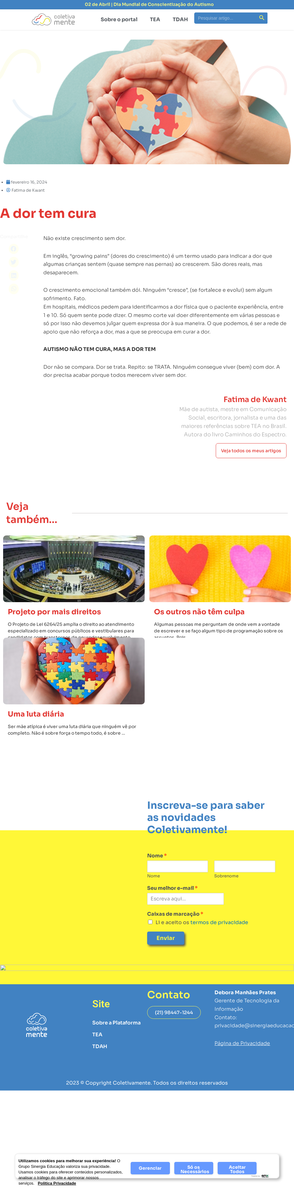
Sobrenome (226, 876)
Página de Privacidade (242, 1043)
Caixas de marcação (175, 914)
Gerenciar (150, 1168)
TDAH (180, 19)
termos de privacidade (218, 922)
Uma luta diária (36, 714)
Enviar (166, 938)
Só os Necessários (195, 1169)
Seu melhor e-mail (172, 888)
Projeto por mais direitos (54, 611)
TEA (155, 19)
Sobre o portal (119, 19)
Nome (157, 856)
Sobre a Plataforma (116, 1022)
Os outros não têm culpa (199, 611)
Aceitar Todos (237, 1169)
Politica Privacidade (57, 1183)
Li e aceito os (202, 922)
